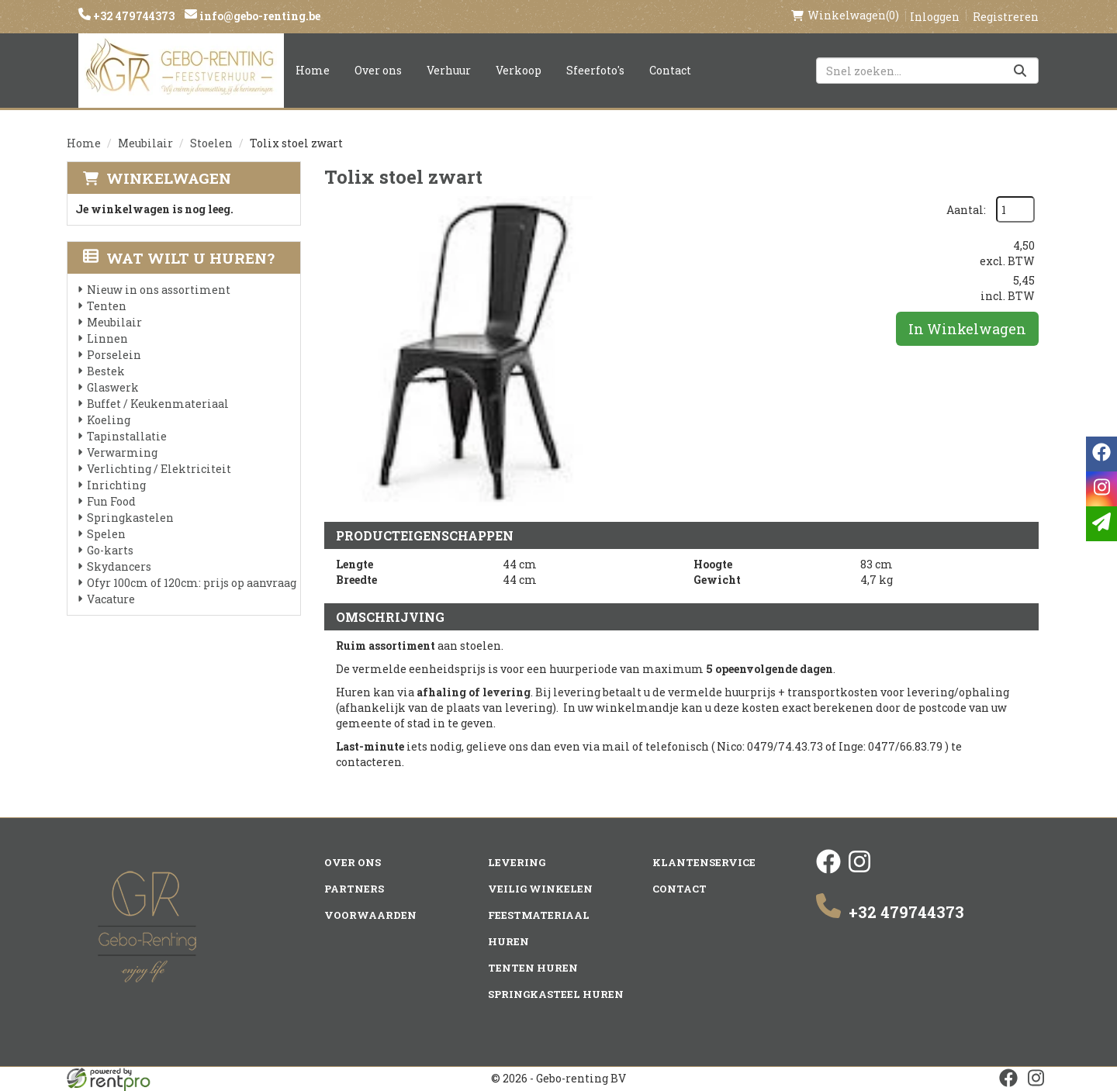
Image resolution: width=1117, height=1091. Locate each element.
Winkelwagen (168, 178)
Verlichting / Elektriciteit (159, 468)
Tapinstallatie (127, 436)
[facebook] (828, 869)
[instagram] (859, 869)
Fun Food (111, 501)
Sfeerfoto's (595, 70)
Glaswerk (113, 387)
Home (313, 70)
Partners (354, 889)
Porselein (114, 354)
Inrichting (116, 485)
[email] (1101, 523)
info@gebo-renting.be (258, 16)
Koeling (108, 420)
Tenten (106, 306)
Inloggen (935, 16)
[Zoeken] (1020, 70)
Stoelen (211, 143)
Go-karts (110, 550)
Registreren (1006, 16)
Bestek (106, 371)
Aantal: (966, 209)
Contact (670, 70)
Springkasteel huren (556, 994)
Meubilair (145, 143)
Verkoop (518, 70)
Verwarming (122, 452)
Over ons (378, 70)
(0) (845, 15)
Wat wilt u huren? (179, 258)
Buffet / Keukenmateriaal (158, 403)
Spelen (106, 534)
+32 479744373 (133, 16)
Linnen (107, 338)
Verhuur (449, 70)
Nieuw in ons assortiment (158, 289)
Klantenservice (704, 862)
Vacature (111, 599)
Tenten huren (533, 968)
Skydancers (119, 566)
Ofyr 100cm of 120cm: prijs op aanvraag (191, 582)
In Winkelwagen (967, 328)
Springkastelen (130, 517)
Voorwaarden (370, 915)
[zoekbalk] (927, 70)
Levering (516, 862)
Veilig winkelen (540, 889)
